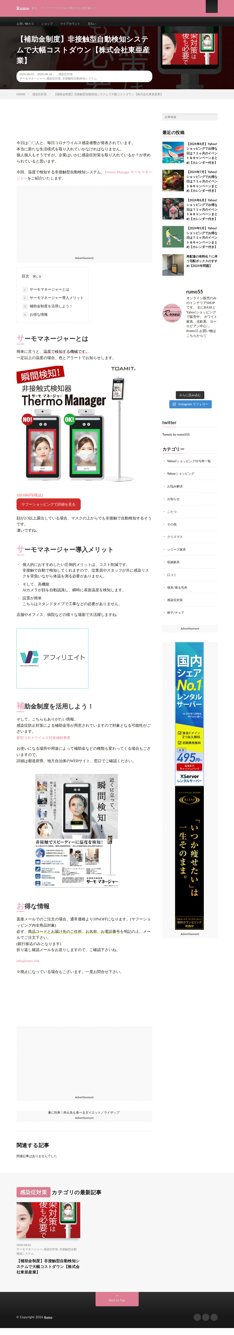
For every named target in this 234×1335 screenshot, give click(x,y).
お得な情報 (35, 320)
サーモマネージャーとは (46, 295)
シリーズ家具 (177, 553)
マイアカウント (76, 24)
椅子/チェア (176, 615)
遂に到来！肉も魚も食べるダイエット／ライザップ (83, 1117)
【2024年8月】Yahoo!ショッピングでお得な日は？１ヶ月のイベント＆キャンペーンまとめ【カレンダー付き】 (201, 158)
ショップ (50, 24)
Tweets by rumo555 (176, 439)
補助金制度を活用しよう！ (48, 311)
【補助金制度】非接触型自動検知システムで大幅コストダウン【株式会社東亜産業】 (48, 1272)
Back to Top (117, 1307)
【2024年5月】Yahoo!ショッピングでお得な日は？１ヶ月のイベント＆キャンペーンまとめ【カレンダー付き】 (201, 242)
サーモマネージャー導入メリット (53, 303)
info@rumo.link (28, 966)
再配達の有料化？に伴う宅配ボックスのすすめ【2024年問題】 (201, 265)
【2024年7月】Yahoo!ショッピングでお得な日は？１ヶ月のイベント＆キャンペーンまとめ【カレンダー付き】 (201, 186)
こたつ (172, 515)
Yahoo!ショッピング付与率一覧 (190, 466)
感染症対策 (65, 79)
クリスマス (175, 540)
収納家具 (174, 565)
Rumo (48, 1324)
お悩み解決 (175, 491)
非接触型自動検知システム (79, 83)
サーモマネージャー (32, 83)
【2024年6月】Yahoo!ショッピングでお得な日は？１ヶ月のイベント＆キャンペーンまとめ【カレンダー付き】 (201, 214)
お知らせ (174, 503)
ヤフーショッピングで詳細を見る (48, 509)
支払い (101, 24)
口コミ (172, 578)
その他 (172, 528)
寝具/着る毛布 (178, 590)
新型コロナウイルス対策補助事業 (43, 742)
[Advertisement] (84, 224)
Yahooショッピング (181, 478)
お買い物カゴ (27, 24)
